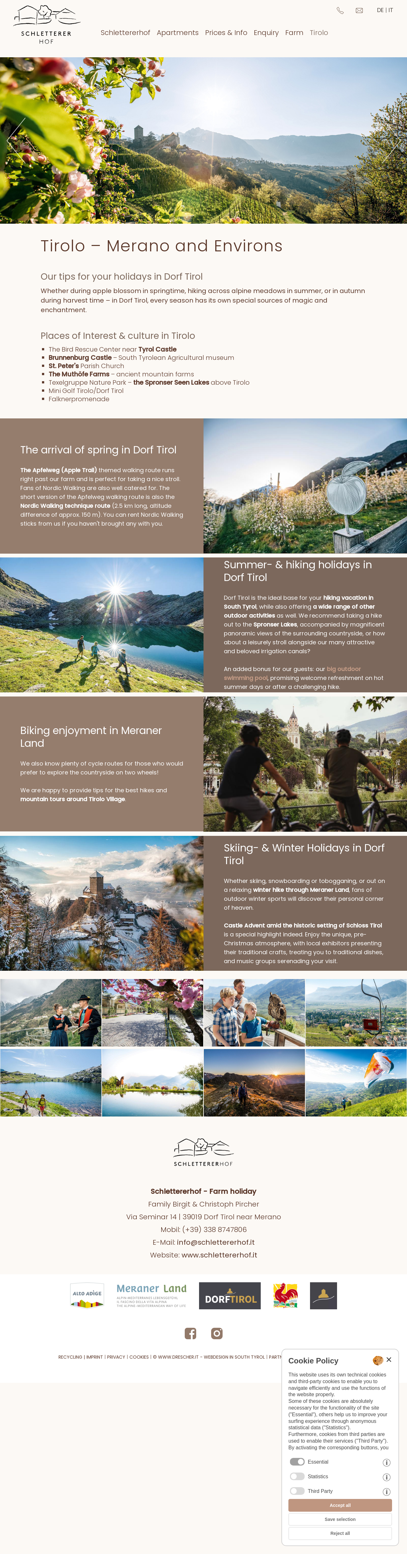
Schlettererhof (125, 33)
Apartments (178, 33)
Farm (294, 33)
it (391, 10)
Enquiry (266, 33)
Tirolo (319, 33)
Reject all (340, 1533)
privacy (116, 1484)
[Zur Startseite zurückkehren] (47, 23)
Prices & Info (226, 33)
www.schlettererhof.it (219, 1382)
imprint (94, 1484)
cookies (139, 1484)
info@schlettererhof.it (216, 1370)
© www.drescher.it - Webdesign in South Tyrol (209, 1484)
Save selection (340, 1519)
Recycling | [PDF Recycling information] (72, 1484)
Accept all (340, 1505)
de (380, 10)
